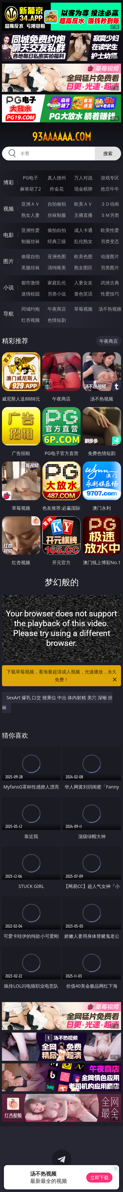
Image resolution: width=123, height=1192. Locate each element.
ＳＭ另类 (110, 215)
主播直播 (83, 215)
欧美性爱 (110, 230)
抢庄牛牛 (110, 189)
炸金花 (57, 189)
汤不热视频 (109, 309)
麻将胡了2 (30, 189)
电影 (8, 234)
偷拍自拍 (57, 230)
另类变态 (110, 241)
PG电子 (30, 178)
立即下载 (99, 1177)
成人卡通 (83, 230)
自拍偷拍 (57, 204)
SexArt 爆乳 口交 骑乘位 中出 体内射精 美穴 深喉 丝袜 (57, 702)
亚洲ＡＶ (30, 204)
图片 (8, 261)
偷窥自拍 (30, 256)
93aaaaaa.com (61, 136)
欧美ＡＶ (83, 204)
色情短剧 (57, 320)
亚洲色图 (57, 256)
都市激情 (30, 282)
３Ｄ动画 (110, 204)
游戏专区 (110, 178)
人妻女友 (83, 282)
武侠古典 (110, 282)
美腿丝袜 (30, 267)
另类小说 (57, 294)
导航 (8, 313)
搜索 (108, 153)
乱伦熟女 (83, 241)
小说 (8, 287)
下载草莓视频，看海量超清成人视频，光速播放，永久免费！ (62, 676)
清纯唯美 (57, 267)
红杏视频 (30, 320)
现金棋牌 (83, 189)
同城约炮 (30, 309)
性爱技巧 (110, 294)
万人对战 (83, 178)
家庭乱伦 (57, 282)
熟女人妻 (30, 215)
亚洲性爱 (30, 230)
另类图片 (110, 267)
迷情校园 (30, 294)
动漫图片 (110, 256)
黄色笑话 (83, 294)
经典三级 (57, 241)
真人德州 (57, 178)
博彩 (8, 182)
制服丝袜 (30, 241)
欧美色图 (83, 256)
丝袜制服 (57, 215)
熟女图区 (83, 267)
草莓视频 (83, 309)
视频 (8, 208)
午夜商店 (57, 309)
